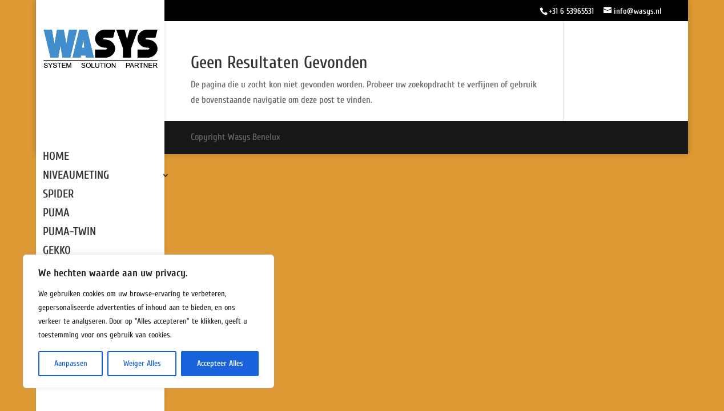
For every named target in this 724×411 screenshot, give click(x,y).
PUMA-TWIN (69, 233)
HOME (56, 157)
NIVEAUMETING (76, 176)
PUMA (56, 214)
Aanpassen (70, 363)
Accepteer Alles (220, 363)
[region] (148, 321)
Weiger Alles (142, 363)
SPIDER (58, 195)
